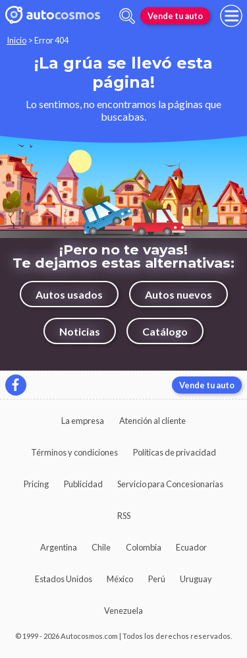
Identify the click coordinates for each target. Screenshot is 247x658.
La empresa (82, 420)
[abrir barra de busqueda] (127, 16)
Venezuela (123, 610)
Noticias (79, 331)
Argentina (58, 547)
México (120, 579)
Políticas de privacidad (174, 452)
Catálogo (165, 331)
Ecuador (191, 547)
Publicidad (83, 484)
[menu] (231, 16)
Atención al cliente (152, 420)
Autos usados (69, 294)
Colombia (143, 547)
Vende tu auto (175, 16)
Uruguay (196, 579)
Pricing (36, 484)
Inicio (16, 40)
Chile (101, 547)
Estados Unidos (63, 579)
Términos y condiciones (74, 452)
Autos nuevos (178, 294)
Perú (156, 579)
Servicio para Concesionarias (170, 484)
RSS (123, 515)
